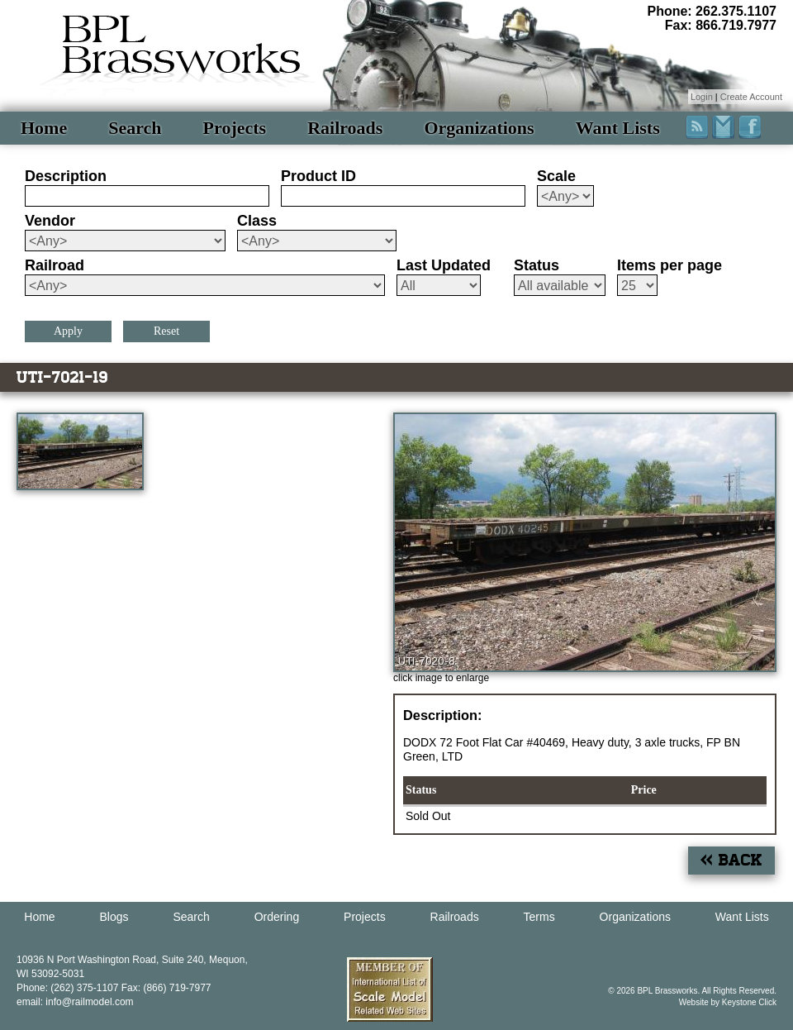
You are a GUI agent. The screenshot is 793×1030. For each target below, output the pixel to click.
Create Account (751, 97)
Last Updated (443, 265)
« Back (731, 860)
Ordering (276, 916)
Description (66, 176)
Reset (166, 331)
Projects (235, 127)
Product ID (318, 176)
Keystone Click (749, 1002)
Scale (556, 176)
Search (134, 127)
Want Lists (618, 127)
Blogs (114, 916)
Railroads (344, 127)
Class (257, 220)
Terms (539, 916)
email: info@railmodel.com (75, 1002)
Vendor (50, 220)
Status (536, 265)
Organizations (479, 127)
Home (44, 127)
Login (702, 97)
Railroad (54, 265)
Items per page (669, 265)
